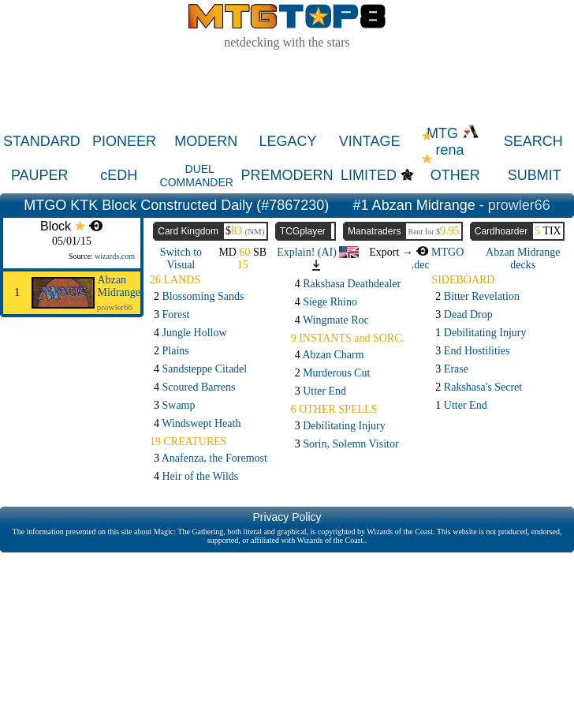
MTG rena (453, 141)
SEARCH (533, 141)
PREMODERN (287, 175)
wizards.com (115, 256)
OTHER (455, 175)
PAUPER (40, 175)
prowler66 (519, 205)
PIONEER (124, 141)
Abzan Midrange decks (523, 258)
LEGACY (287, 141)
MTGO (440, 252)
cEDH (118, 175)
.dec (421, 265)
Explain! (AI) (318, 252)
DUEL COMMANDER (196, 176)
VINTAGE (370, 141)
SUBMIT (534, 175)
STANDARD (41, 141)
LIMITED (369, 175)
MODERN (205, 141)
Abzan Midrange (119, 286)
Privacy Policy (286, 517)
